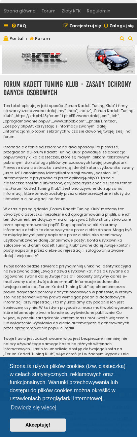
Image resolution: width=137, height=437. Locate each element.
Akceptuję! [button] (38, 425)
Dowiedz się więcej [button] (33, 407)
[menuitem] (18, 26)
